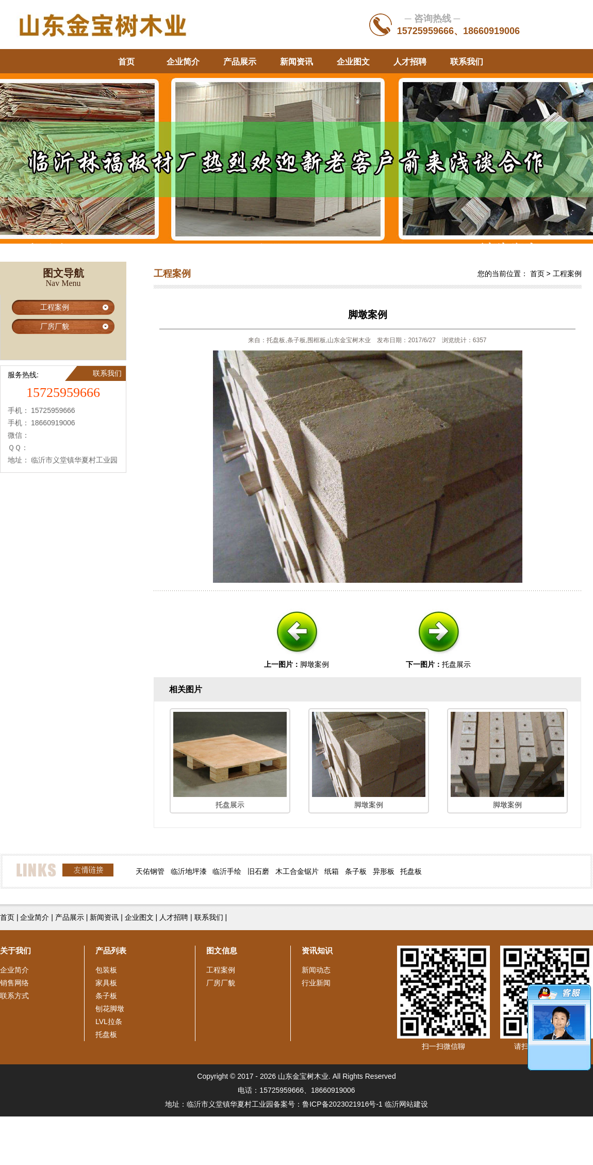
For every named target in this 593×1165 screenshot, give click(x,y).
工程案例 (54, 307)
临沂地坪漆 (189, 871)
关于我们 (15, 950)
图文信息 (221, 950)
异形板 (383, 871)
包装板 (106, 970)
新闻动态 (316, 970)
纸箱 (331, 871)
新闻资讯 (296, 61)
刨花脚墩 (109, 1008)
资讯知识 (317, 950)
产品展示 (239, 61)
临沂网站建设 (406, 1104)
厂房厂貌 (54, 326)
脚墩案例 (314, 664)
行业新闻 (316, 983)
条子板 (356, 871)
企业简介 (183, 61)
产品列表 (110, 950)
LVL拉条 (108, 1021)
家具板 (106, 983)
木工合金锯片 (297, 871)
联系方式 (14, 996)
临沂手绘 (226, 871)
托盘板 (411, 871)
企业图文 (353, 61)
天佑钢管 (150, 871)
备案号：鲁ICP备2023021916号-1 (328, 1104)
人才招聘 (409, 61)
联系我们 (466, 61)
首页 (126, 61)
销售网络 (14, 983)
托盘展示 (456, 664)
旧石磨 (258, 871)
